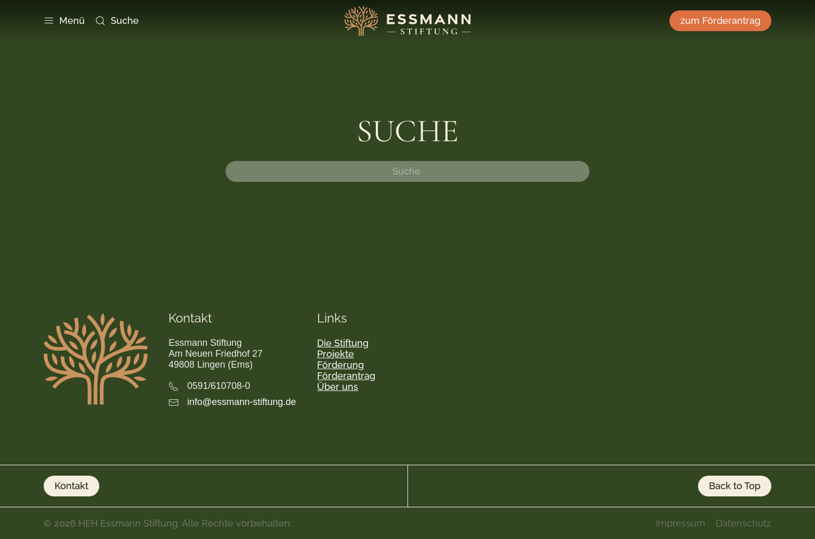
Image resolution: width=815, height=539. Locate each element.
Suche (117, 20)
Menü (64, 20)
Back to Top (734, 485)
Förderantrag (346, 375)
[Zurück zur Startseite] (408, 21)
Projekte (335, 353)
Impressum (680, 523)
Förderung (340, 364)
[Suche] (407, 171)
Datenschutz (743, 523)
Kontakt (71, 485)
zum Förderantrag (720, 20)
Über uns (337, 386)
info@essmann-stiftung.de (241, 402)
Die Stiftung (343, 343)
